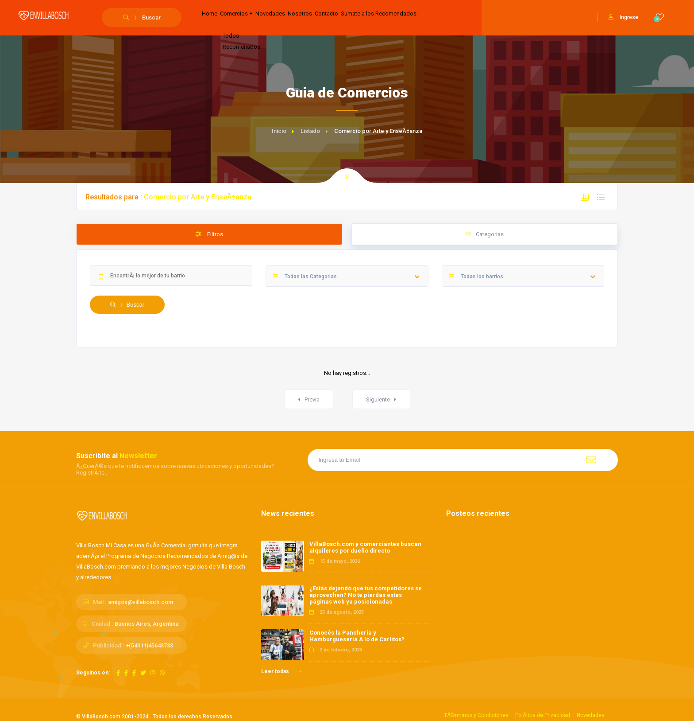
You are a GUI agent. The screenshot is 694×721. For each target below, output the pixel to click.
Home (214, 18)
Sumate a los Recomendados (442, 18)
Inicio (279, 131)
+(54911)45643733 (149, 645)
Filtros (209, 234)
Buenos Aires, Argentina (146, 623)
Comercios (254, 18)
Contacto (377, 18)
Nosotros (341, 18)
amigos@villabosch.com (140, 602)
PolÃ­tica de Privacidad (542, 715)
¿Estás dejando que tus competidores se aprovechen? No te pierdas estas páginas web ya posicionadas (365, 595)
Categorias (485, 234)
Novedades (300, 18)
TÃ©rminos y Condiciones (476, 715)
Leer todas (281, 671)
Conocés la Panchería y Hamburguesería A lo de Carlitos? (357, 636)
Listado (310, 131)
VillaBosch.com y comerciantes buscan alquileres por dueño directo (365, 547)
